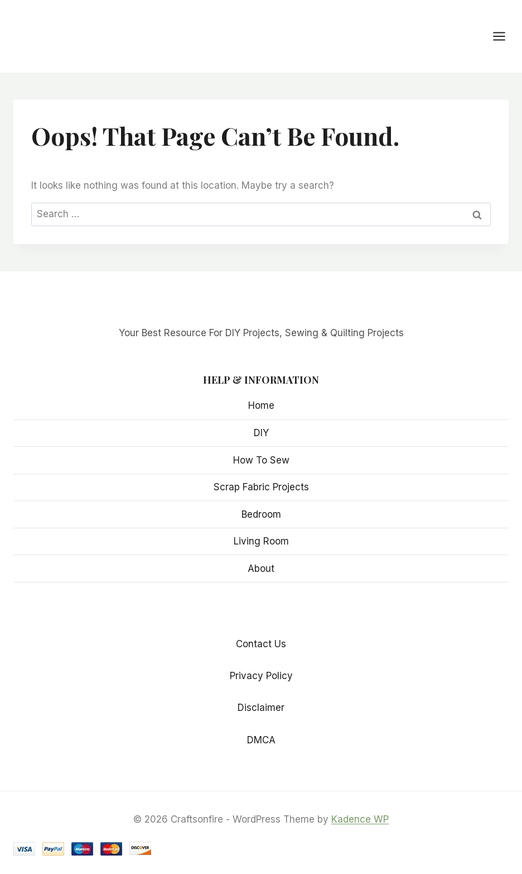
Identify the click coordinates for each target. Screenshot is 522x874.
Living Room (261, 541)
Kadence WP (360, 819)
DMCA (261, 740)
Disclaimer (261, 707)
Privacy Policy (261, 675)
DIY (261, 432)
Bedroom (261, 514)
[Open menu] (504, 36)
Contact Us (261, 643)
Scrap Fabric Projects (261, 487)
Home (261, 405)
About (261, 568)
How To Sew (261, 460)
